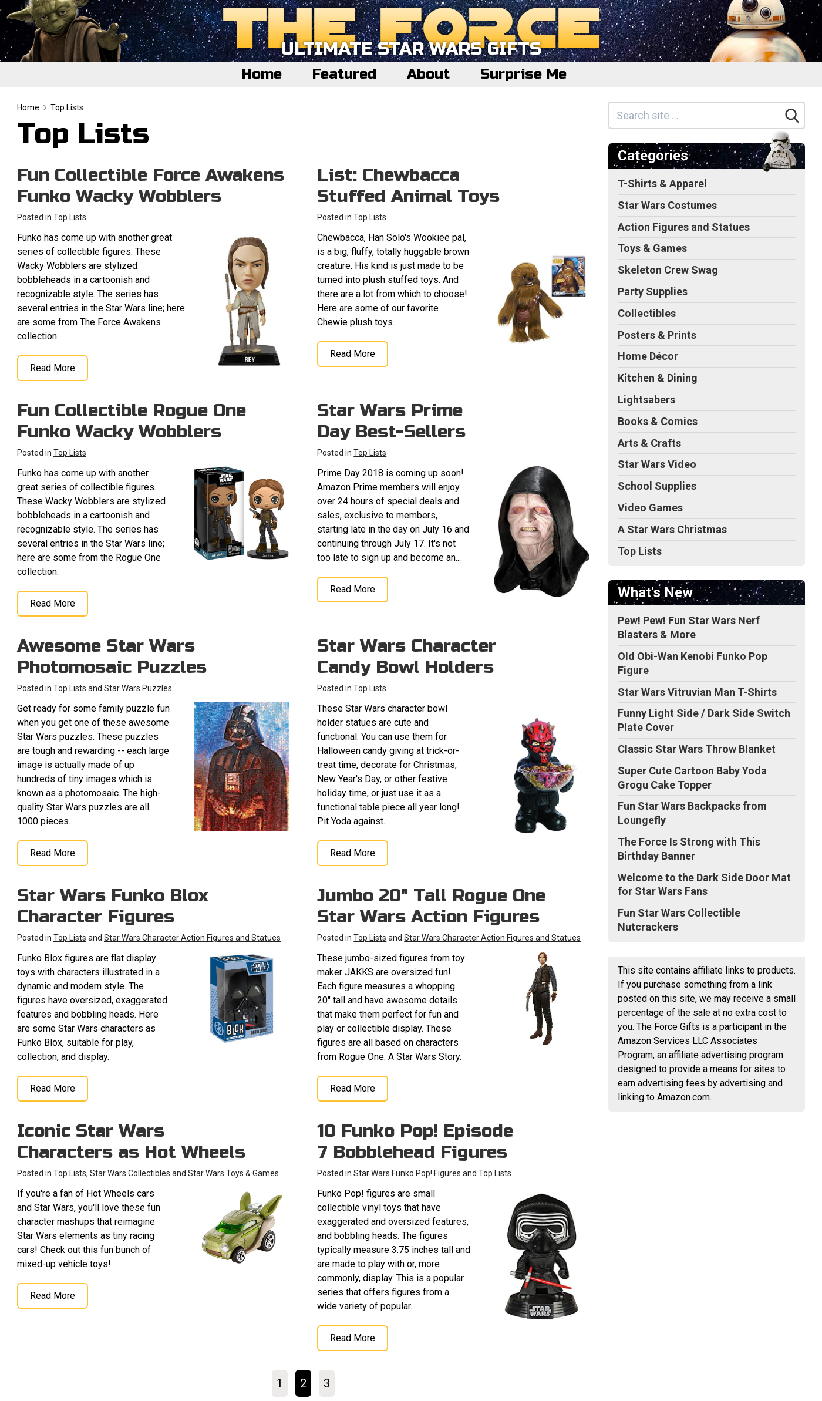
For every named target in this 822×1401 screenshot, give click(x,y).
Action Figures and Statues (684, 227)
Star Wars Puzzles (138, 688)
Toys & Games (652, 248)
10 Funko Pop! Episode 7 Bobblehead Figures (415, 1141)
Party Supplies (653, 291)
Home (262, 74)
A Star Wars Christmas (672, 529)
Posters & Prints (657, 335)
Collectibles (647, 313)
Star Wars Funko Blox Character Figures (112, 906)
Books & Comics (658, 421)
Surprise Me (523, 74)
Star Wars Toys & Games (233, 1173)
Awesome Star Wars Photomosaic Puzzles (112, 656)
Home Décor (648, 356)
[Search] (792, 116)
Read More (52, 367)
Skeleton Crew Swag (668, 270)
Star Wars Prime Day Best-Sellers (391, 421)
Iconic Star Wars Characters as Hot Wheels (131, 1141)
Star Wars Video (657, 464)
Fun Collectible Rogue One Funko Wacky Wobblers (131, 421)
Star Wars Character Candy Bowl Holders (406, 656)
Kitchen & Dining (658, 378)
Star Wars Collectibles (130, 1173)
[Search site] (695, 115)
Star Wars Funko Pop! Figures (407, 1173)
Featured (344, 74)
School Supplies (657, 486)
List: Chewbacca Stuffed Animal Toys (408, 185)
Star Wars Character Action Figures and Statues (192, 937)
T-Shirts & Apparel (662, 183)
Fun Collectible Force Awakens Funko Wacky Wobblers (150, 185)
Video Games (650, 507)
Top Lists (66, 107)
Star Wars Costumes (667, 205)
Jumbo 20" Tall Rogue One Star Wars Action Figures (431, 906)
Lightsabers (646, 399)
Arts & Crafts (649, 443)
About (428, 74)
